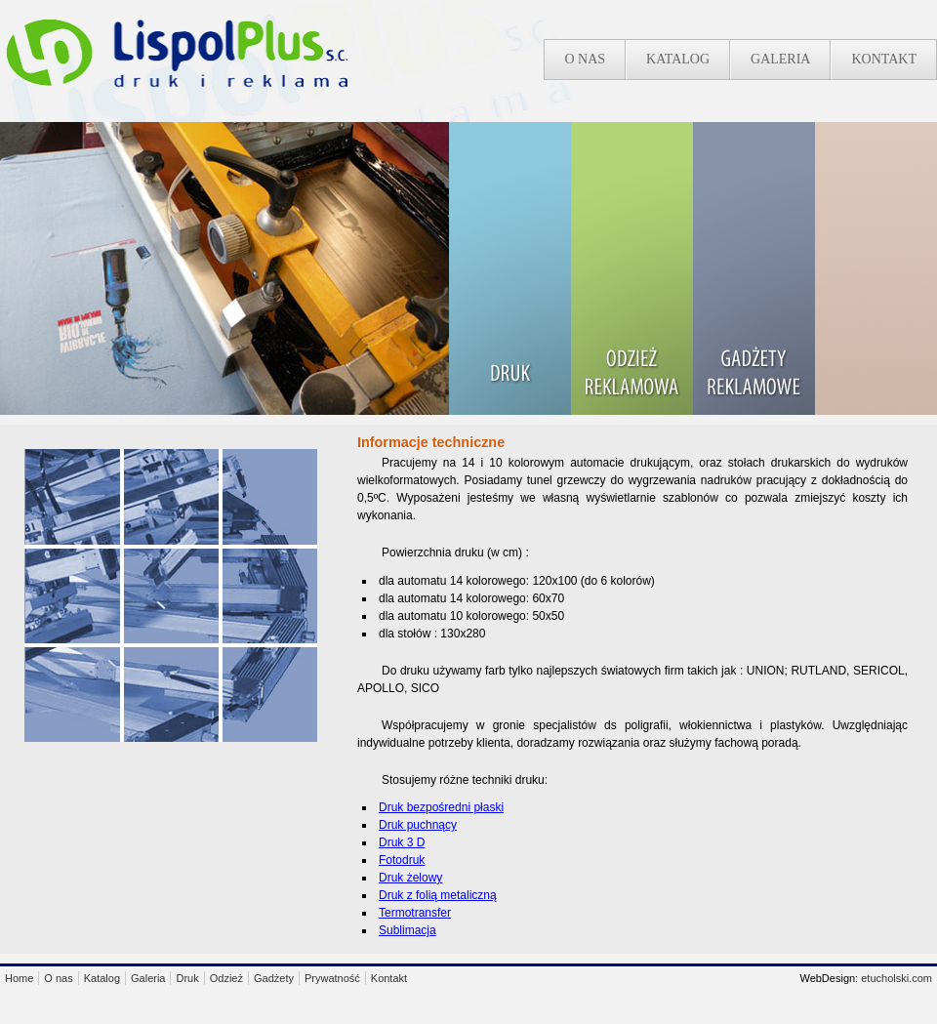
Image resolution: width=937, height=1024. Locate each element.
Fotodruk (402, 860)
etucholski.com (896, 978)
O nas (584, 59)
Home (19, 978)
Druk (187, 978)
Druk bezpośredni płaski (441, 807)
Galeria (780, 59)
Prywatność (332, 978)
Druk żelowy (410, 877)
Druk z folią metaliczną (438, 895)
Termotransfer (415, 913)
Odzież (226, 978)
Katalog (678, 59)
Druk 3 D (402, 842)
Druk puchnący (418, 825)
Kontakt (884, 59)
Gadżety (274, 978)
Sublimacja (407, 930)
